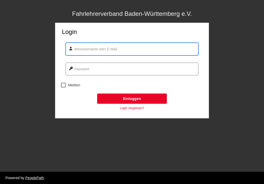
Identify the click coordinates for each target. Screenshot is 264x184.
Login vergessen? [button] (132, 108)
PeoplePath (34, 178)
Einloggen (132, 99)
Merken (70, 85)
